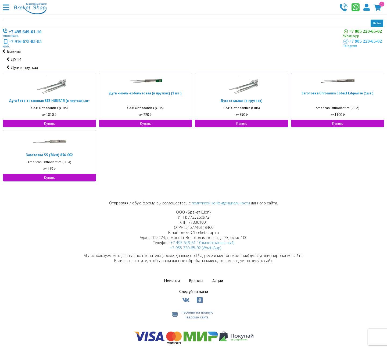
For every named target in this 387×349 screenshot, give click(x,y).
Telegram (362, 43)
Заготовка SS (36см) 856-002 (49, 155)
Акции (217, 280)
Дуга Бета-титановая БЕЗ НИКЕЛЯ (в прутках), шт (49, 100)
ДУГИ (16, 59)
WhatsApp (362, 33)
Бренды (196, 280)
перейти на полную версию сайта (197, 314)
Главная (14, 51)
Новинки (172, 280)
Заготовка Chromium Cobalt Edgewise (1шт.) (338, 93)
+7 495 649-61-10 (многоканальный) (202, 242)
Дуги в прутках (24, 67)
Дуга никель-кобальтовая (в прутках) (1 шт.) (145, 93)
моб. (22, 43)
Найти (377, 23)
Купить (49, 123)
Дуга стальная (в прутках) (242, 100)
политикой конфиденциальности (221, 202)
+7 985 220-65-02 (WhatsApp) (195, 247)
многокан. (22, 33)
